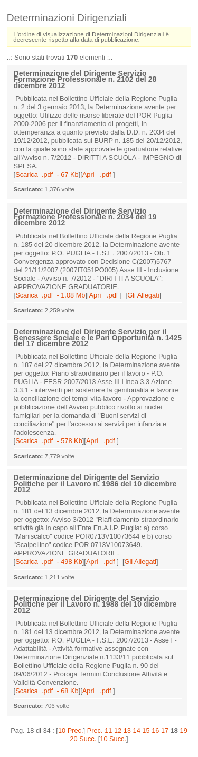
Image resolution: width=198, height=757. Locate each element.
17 (164, 730)
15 (145, 730)
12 (117, 730)
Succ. (87, 739)
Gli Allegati (143, 295)
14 (136, 730)
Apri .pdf (97, 174)
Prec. (95, 730)
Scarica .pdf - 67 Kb (47, 174)
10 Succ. (113, 739)
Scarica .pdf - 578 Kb (48, 441)
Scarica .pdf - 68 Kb (47, 691)
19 (183, 730)
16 (155, 730)
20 (73, 739)
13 (127, 730)
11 (108, 730)
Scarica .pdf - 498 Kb (48, 562)
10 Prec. (70, 730)
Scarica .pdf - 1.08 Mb (50, 295)
